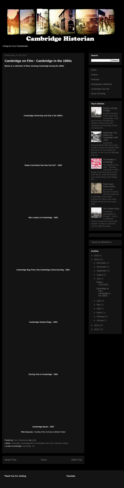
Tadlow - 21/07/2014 (102, 283)
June (99, 301)
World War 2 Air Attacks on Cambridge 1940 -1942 (110, 136)
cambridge (15, 443)
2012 (96, 329)
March (100, 312)
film (47, 443)
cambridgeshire (27, 443)
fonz (52, 443)
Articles (94, 74)
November (101, 267)
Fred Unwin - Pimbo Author (109, 185)
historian (58, 443)
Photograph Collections (101, 84)
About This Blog (98, 93)
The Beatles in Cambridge (109, 160)
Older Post (76, 460)
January (100, 320)
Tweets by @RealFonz (101, 242)
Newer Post (10, 460)
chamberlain (40, 443)
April (99, 308)
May (99, 304)
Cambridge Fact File (100, 89)
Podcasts (95, 79)
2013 (96, 325)
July (99, 278)
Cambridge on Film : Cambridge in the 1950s (103, 292)
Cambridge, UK (28, 446)
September (102, 271)
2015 (96, 255)
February (101, 316)
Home (44, 460)
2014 (96, 259)
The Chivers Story (111, 208)
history (65, 443)
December (101, 263)
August (100, 275)
